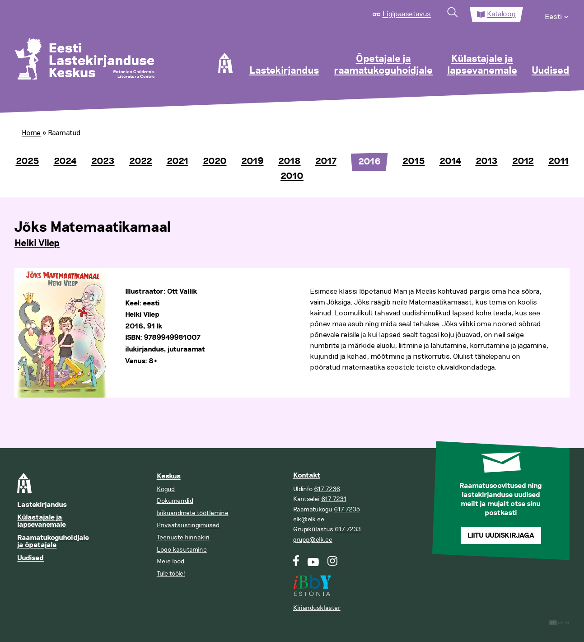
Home (31, 132)
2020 (215, 161)
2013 (487, 161)
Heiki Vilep (37, 243)
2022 (140, 161)
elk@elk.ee (308, 519)
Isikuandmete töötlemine (193, 513)
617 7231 (333, 499)
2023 (103, 161)
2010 (292, 176)
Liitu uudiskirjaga (500, 535)
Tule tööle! (171, 573)
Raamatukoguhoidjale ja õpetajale (53, 541)
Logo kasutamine (182, 549)
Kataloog (501, 14)
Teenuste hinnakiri (183, 537)
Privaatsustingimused (188, 525)
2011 (558, 161)
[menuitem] (557, 14)
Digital (559, 622)
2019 (252, 161)
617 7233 (348, 529)
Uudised (551, 71)
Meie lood (170, 561)
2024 (65, 161)
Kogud (166, 489)
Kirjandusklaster (317, 608)
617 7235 (347, 509)
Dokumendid (175, 501)
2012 (523, 161)
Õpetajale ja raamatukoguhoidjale (383, 65)
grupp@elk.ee (312, 540)
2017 (325, 161)
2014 (450, 161)
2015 (413, 161)
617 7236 (327, 489)
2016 (369, 161)
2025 (27, 161)
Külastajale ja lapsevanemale (482, 65)
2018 (289, 161)
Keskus (169, 476)
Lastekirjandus (284, 71)
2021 (177, 161)
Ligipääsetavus (407, 14)
